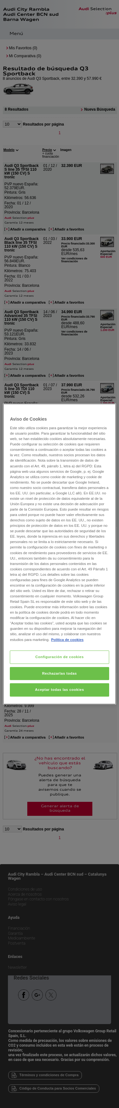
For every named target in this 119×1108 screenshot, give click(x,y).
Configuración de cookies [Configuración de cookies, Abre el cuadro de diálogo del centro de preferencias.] (59, 657)
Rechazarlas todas (59, 673)
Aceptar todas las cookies (59, 690)
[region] (59, 554)
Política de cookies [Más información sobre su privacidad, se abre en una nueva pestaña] (67, 640)
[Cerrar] (107, 411)
